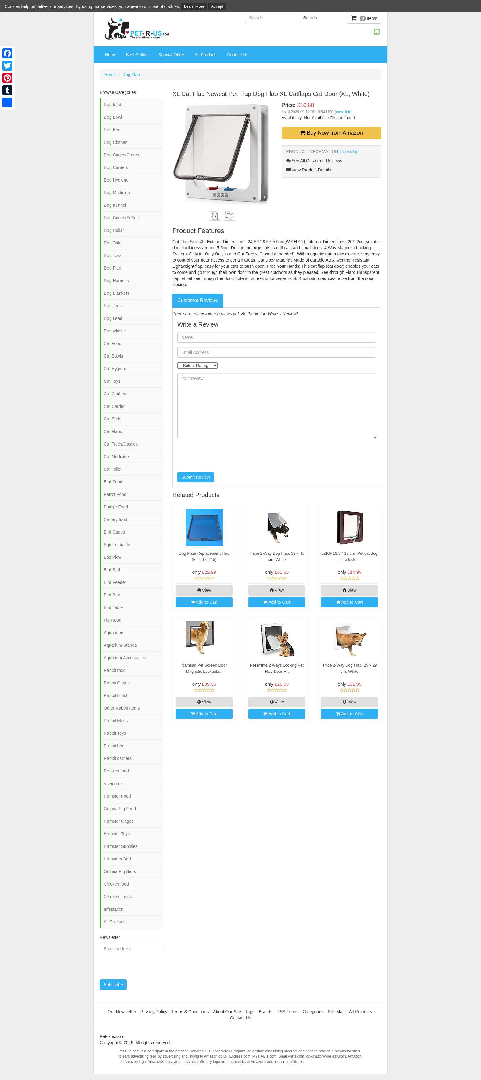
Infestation (114, 909)
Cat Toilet (112, 469)
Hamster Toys (117, 833)
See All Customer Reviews (314, 160)
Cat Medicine (116, 456)
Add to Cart (204, 602)
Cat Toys (112, 381)
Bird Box (112, 594)
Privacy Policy (153, 1011)
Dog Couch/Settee (121, 217)
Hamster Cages (118, 821)
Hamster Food (117, 796)
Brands (265, 1011)
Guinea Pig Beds (120, 871)
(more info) (343, 112)
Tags (250, 1011)
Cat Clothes (115, 393)
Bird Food (113, 481)
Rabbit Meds (116, 720)
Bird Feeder (115, 582)
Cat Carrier (114, 406)
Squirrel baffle (117, 544)
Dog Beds (113, 129)
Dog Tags (113, 305)
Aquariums (114, 632)
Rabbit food (115, 670)
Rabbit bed (114, 745)
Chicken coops (118, 896)
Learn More (194, 6)
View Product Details (308, 169)
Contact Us (237, 54)
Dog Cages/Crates (121, 154)
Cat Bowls (113, 356)
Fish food (112, 620)
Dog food (112, 104)
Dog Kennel (115, 205)
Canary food (115, 519)
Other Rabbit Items (122, 708)
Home (110, 54)
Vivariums (113, 783)
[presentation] (224, 455)
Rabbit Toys (115, 733)
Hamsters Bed (117, 858)
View (204, 590)
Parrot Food (115, 494)
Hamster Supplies (121, 846)
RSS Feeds (288, 1011)
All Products (206, 54)
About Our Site (227, 1011)
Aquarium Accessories (125, 657)
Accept (217, 6)
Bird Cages (114, 532)
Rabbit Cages (117, 682)
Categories (313, 1011)
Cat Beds (112, 418)
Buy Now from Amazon (331, 133)
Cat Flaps (113, 431)
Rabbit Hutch (116, 695)
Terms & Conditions (190, 1011)
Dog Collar (114, 230)
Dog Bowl (113, 117)
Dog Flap (131, 74)
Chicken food (116, 884)
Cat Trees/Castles (121, 444)
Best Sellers (137, 54)
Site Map (336, 1011)
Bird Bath (112, 569)
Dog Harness (116, 280)
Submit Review (195, 477)
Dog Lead (113, 318)
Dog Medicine (117, 192)
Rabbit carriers (118, 758)
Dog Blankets (116, 293)
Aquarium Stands (120, 645)
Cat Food (112, 343)
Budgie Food (116, 506)
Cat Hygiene (115, 368)
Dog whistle (115, 330)
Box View (112, 557)
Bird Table (113, 607)
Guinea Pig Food (120, 808)
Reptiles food (116, 770)
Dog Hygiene (116, 180)
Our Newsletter (122, 1011)
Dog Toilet (113, 242)
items (364, 18)
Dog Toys (112, 255)
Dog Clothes (115, 142)
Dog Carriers (116, 167)
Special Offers (171, 54)
